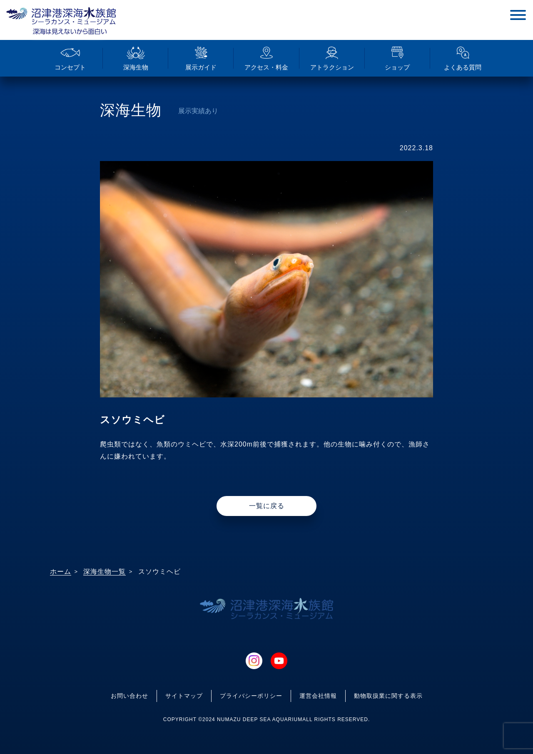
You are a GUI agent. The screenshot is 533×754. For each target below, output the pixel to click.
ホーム (60, 571)
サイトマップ (184, 695)
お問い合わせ (129, 695)
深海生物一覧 (104, 571)
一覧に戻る (266, 505)
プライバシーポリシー (251, 695)
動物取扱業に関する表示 (388, 695)
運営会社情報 (318, 695)
